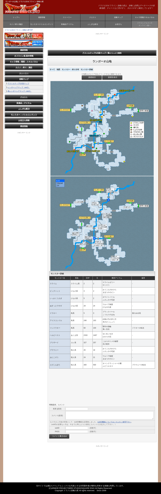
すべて (52, 69)
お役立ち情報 (24, 120)
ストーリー (67, 17)
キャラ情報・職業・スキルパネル (24, 62)
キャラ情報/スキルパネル (144, 17)
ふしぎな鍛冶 (93, 24)
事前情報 (24, 126)
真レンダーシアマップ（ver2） (20, 91)
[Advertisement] (24, 177)
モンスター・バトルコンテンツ (24, 115)
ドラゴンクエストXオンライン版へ (144, 24)
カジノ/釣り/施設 (16, 24)
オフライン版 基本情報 (24, 56)
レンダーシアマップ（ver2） (19, 87)
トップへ (16, 17)
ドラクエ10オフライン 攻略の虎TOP (19, 30)
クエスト (92, 17)
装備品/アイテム (67, 24)
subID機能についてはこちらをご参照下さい (114, 422)
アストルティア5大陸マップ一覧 (102, 53)
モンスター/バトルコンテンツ (41, 24)
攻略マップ (118, 17)
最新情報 (41, 17)
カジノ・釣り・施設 (23, 67)
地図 (58, 69)
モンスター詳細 (87, 69)
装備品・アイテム (23, 103)
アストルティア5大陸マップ (18, 84)
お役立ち (118, 24)
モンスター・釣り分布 (70, 69)
